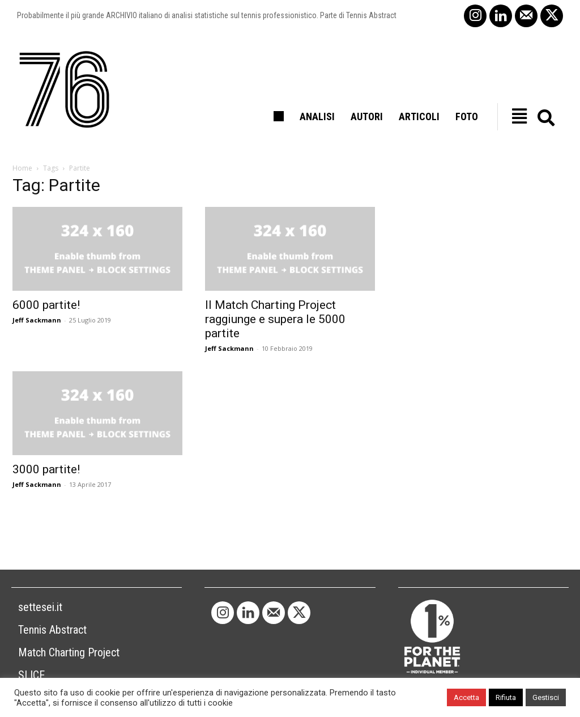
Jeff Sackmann (36, 320)
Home (22, 168)
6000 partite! (46, 305)
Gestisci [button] (545, 697)
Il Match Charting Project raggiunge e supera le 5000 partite (275, 319)
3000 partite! (46, 469)
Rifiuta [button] (506, 697)
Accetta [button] (466, 697)
